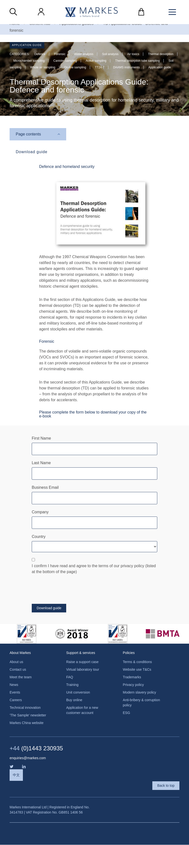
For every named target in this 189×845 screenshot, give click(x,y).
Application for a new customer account (82, 710)
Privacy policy (133, 685)
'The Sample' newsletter (28, 715)
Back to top (165, 786)
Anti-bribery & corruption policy (141, 702)
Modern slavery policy (139, 693)
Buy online (74, 700)
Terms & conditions (137, 662)
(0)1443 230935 (36, 749)
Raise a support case (82, 662)
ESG (126, 713)
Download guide (31, 152)
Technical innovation (25, 708)
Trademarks (132, 677)
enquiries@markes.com (28, 758)
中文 (16, 775)
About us (16, 662)
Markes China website (27, 723)
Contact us (18, 670)
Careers (16, 700)
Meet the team (21, 677)
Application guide (27, 45)
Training (72, 685)
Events (15, 693)
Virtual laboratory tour (82, 670)
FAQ (69, 677)
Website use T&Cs (137, 670)
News (14, 685)
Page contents (28, 134)
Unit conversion (78, 693)
